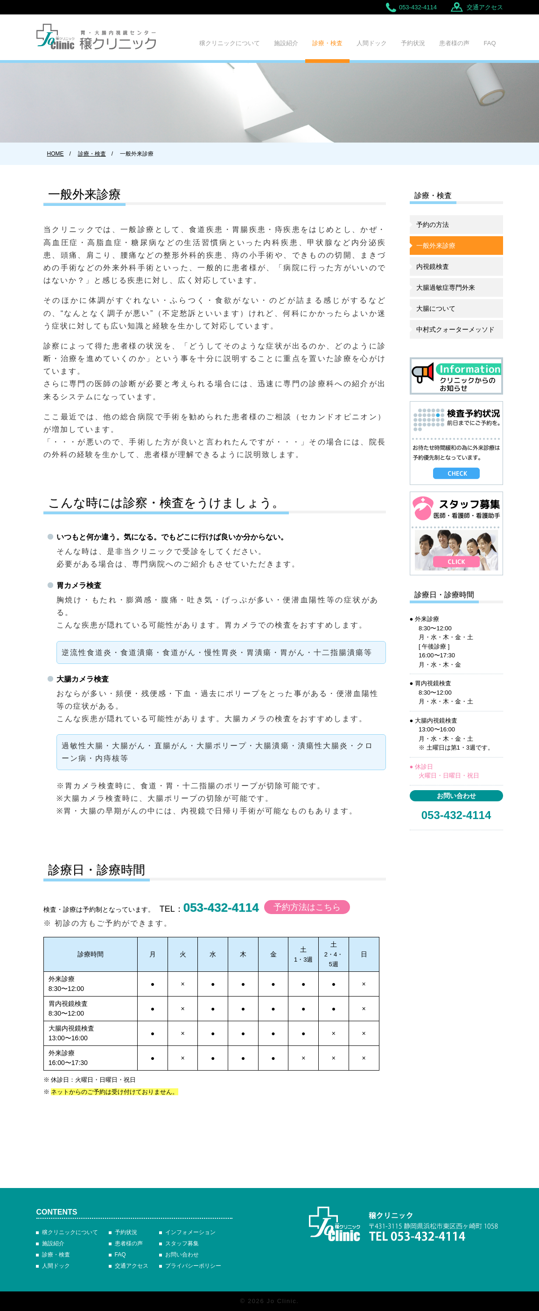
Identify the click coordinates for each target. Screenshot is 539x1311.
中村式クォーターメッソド (455, 329)
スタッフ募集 (182, 1243)
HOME (55, 153)
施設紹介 (286, 43)
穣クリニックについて (229, 43)
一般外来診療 (435, 245)
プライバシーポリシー (193, 1266)
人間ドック (372, 43)
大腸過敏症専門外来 (445, 287)
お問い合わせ (182, 1254)
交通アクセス (485, 7)
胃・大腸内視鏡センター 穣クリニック (403, 1226)
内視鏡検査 (432, 266)
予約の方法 (432, 224)
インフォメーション (190, 1232)
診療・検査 (327, 43)
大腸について (435, 308)
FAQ (489, 43)
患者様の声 (454, 43)
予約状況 (413, 43)
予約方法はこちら (307, 907)
